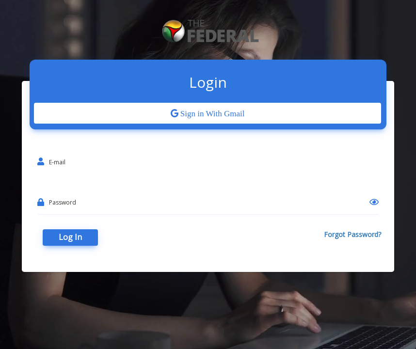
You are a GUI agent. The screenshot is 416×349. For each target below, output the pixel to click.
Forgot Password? (352, 234)
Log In (70, 237)
